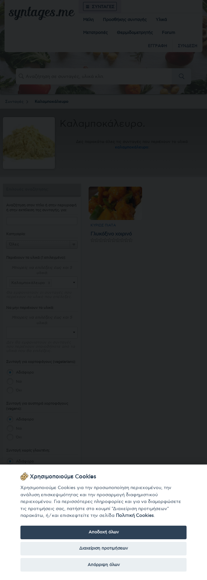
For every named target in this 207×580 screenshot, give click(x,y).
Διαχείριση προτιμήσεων (103, 548)
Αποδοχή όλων (104, 532)
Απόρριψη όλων (104, 564)
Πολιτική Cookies (135, 515)
